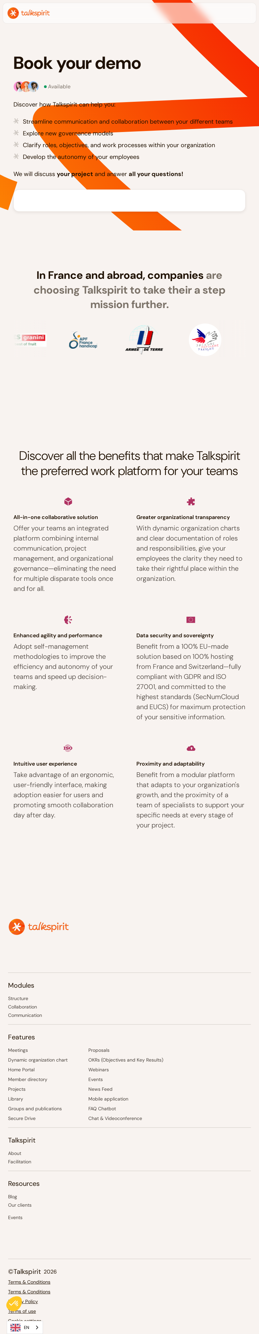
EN (19, 1328)
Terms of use (22, 1311)
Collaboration (22, 1007)
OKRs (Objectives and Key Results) (125, 1060)
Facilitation (19, 1162)
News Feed (100, 1089)
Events (95, 1079)
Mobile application (108, 1099)
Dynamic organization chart (38, 1060)
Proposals (99, 1050)
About (14, 1153)
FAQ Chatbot (102, 1109)
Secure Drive (22, 1118)
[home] (28, 13)
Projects (17, 1089)
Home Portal (21, 1070)
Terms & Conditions (29, 1282)
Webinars (98, 1070)
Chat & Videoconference (115, 1118)
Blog (12, 1197)
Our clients (20, 1205)
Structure (18, 998)
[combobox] (25, 1327)
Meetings (18, 1050)
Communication (25, 1015)
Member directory (27, 1079)
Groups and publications (35, 1109)
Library (15, 1099)
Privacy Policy (23, 1301)
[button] (14, 1304)
